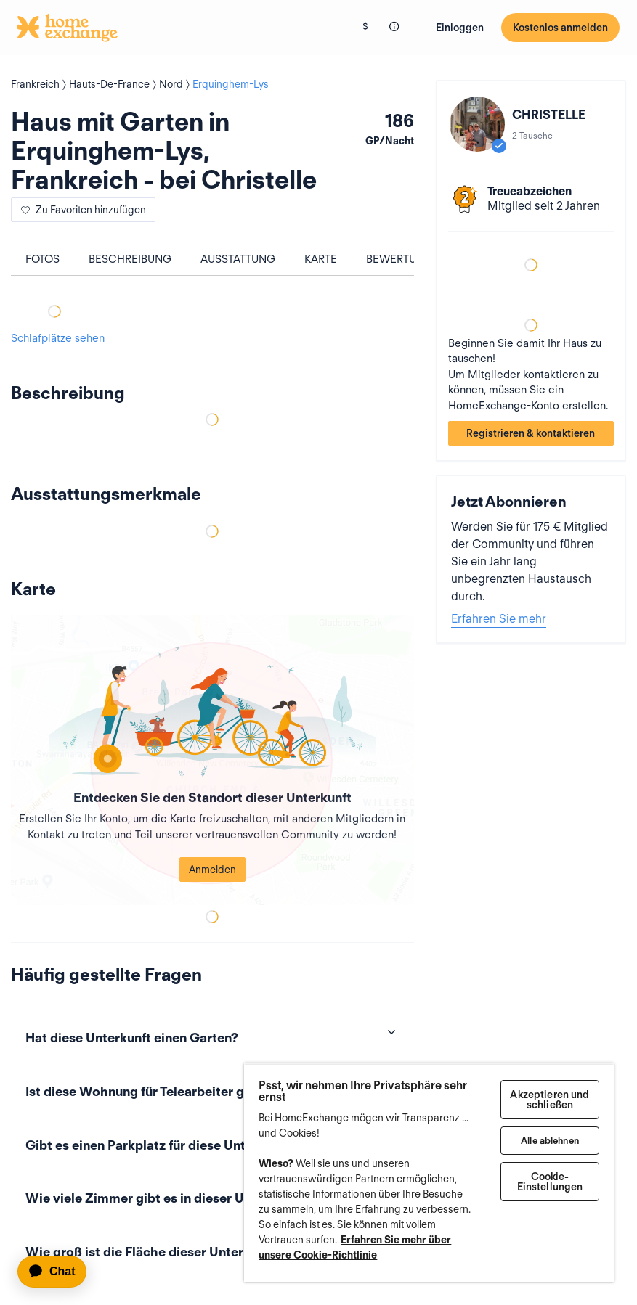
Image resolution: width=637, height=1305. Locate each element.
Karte (320, 259)
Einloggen (460, 27)
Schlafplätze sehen (58, 338)
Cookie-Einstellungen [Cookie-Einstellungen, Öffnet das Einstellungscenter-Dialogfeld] (550, 1181)
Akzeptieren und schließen (549, 1099)
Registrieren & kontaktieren (530, 433)
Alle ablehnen (550, 1140)
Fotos (42, 259)
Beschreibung (130, 259)
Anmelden (212, 869)
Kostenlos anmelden (560, 27)
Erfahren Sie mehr (498, 619)
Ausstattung (237, 259)
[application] (58, 1271)
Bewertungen (406, 259)
